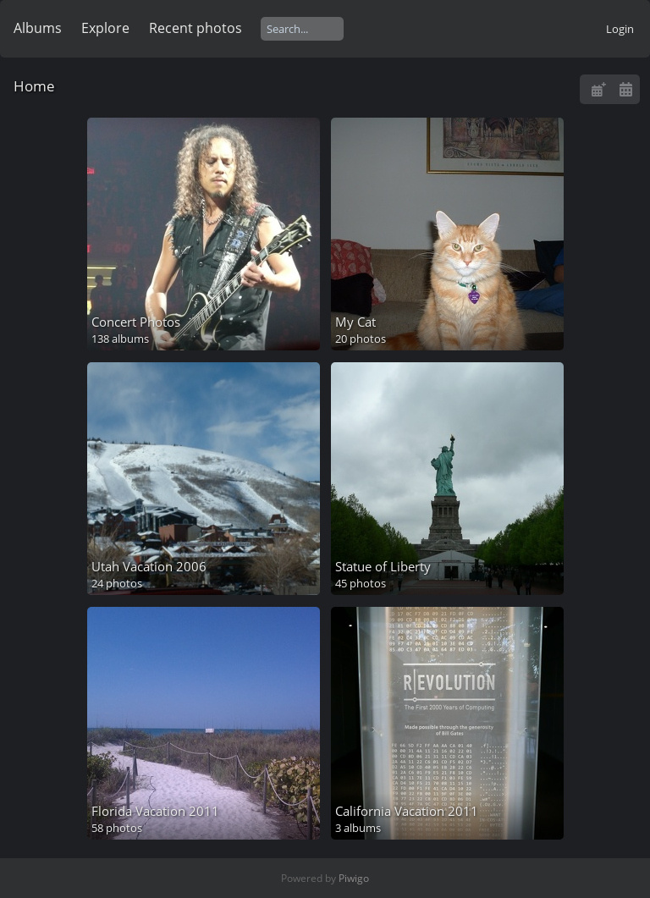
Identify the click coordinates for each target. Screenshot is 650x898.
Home (34, 86)
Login (620, 28)
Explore (105, 28)
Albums (38, 28)
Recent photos (195, 28)
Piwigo (354, 878)
